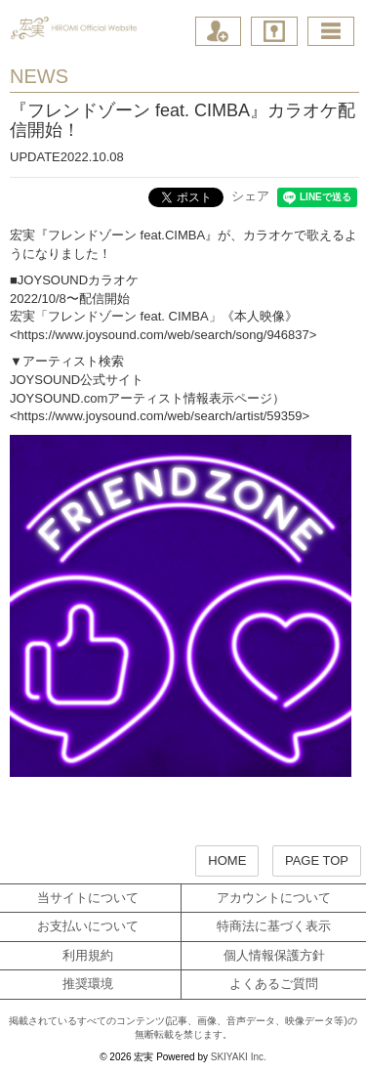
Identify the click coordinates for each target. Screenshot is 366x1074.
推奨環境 (87, 983)
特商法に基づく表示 (274, 926)
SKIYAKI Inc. (238, 1057)
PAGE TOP (316, 860)
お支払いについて (88, 926)
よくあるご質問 (273, 983)
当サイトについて (88, 897)
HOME (227, 860)
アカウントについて (274, 897)
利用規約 (87, 955)
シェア (250, 196)
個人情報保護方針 (274, 955)
